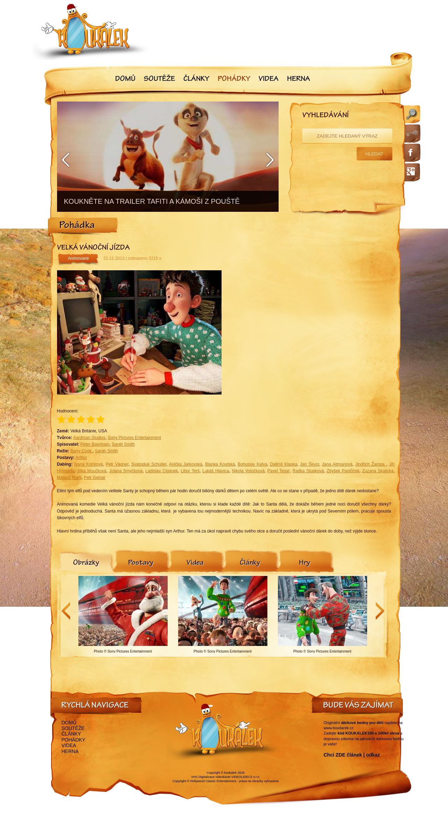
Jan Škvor (309, 464)
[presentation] (86, 563)
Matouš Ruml (69, 477)
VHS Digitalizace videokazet (211, 777)
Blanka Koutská (220, 464)
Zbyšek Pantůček (343, 470)
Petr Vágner (117, 464)
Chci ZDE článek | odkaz (352, 755)
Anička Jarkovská (185, 464)
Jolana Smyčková (125, 470)
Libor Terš (190, 470)
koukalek (230, 772)
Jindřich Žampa (370, 464)
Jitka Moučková (91, 470)
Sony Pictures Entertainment (134, 437)
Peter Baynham (95, 444)
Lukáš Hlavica (215, 470)
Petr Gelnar (94, 477)
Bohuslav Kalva (252, 464)
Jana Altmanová (337, 464)
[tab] (86, 563)
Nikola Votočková (248, 470)
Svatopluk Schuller (148, 464)
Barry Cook (81, 450)
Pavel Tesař (278, 470)
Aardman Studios (89, 437)
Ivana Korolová (88, 464)
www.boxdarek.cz (339, 728)
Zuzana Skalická (377, 470)
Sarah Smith (123, 444)
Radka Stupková (308, 470)
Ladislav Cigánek (162, 470)
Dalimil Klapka (284, 464)
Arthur (81, 457)
